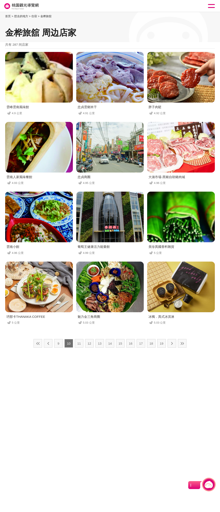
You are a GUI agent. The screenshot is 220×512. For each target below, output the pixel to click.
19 (161, 343)
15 (120, 343)
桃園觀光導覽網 (21, 6)
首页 (8, 16)
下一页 (172, 343)
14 (110, 343)
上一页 (48, 343)
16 (131, 343)
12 (89, 343)
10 (69, 343)
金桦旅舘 (46, 16)
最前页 (38, 343)
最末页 (182, 343)
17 (141, 343)
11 (79, 343)
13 (100, 343)
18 (151, 343)
